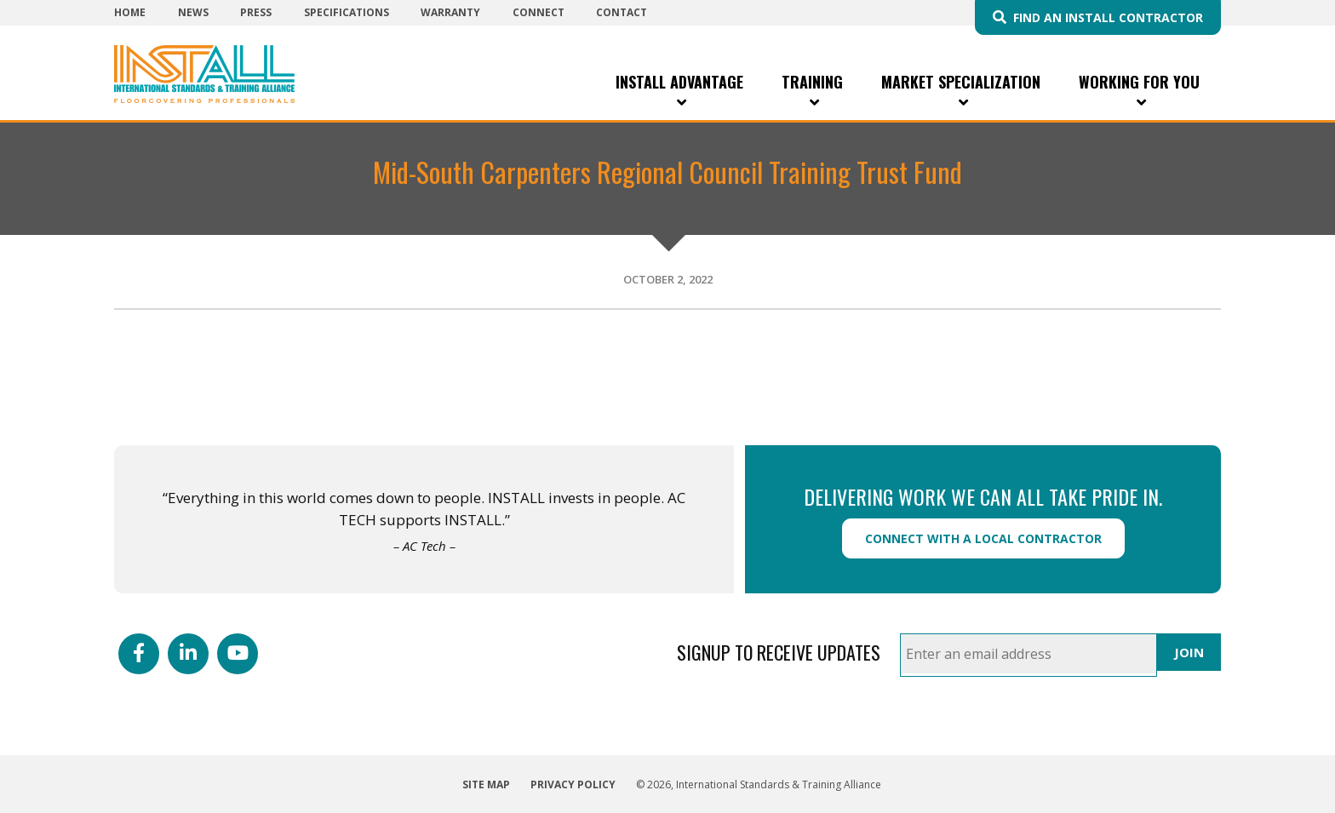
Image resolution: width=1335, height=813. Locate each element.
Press (256, 12)
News (193, 12)
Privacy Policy (573, 784)
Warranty (450, 12)
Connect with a (983, 538)
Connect (538, 12)
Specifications (346, 12)
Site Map (486, 784)
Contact (621, 12)
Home (130, 12)
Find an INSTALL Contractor (1108, 17)
